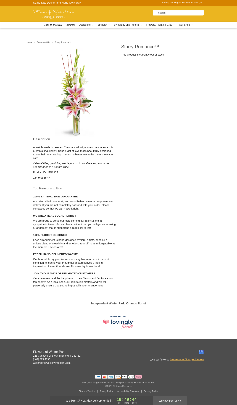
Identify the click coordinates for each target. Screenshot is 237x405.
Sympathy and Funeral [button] (128, 24)
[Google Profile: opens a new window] (201, 352)
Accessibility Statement (128, 391)
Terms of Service (87, 391)
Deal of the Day (53, 24)
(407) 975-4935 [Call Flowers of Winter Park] (41, 359)
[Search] (178, 12)
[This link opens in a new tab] (118, 322)
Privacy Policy (106, 391)
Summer (70, 24)
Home (29, 42)
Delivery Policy (151, 391)
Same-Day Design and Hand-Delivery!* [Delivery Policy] (57, 2)
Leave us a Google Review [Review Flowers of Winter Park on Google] (187, 359)
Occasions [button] (86, 24)
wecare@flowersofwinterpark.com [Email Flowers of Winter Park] (51, 362)
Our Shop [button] (186, 24)
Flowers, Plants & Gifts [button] (160, 24)
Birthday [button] (104, 24)
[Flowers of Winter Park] (58, 14)
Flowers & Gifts (43, 42)
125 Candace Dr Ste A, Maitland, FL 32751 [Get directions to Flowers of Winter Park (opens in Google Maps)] (56, 355)
